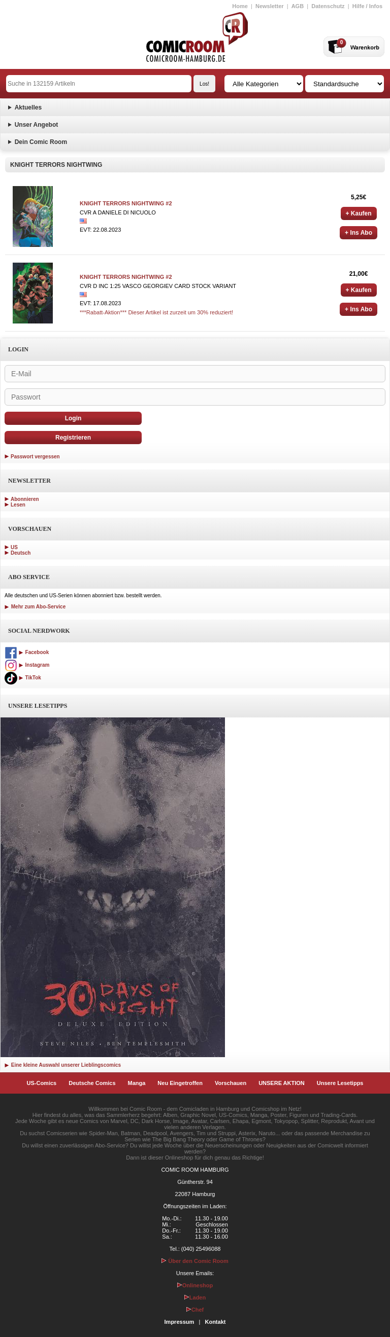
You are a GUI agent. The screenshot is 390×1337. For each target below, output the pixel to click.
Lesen (18, 505)
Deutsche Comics (92, 1083)
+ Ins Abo (358, 232)
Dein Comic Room (41, 142)
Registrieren (73, 437)
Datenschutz (327, 6)
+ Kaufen (359, 213)
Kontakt (215, 1322)
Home (240, 6)
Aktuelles (28, 107)
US (14, 547)
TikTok (23, 677)
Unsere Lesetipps (340, 1083)
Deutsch (20, 553)
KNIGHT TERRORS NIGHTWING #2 (126, 203)
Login (73, 418)
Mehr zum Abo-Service (35, 606)
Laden (195, 1297)
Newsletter (269, 6)
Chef (195, 1310)
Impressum (179, 1322)
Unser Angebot (36, 124)
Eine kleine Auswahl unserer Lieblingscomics (63, 1065)
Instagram (27, 665)
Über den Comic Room (195, 1261)
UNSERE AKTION (281, 1083)
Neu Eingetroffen (180, 1083)
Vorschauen (230, 1083)
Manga (137, 1083)
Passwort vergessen (35, 456)
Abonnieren (25, 499)
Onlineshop (195, 1285)
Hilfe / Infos (367, 6)
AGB (297, 6)
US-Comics (42, 1083)
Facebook (27, 652)
